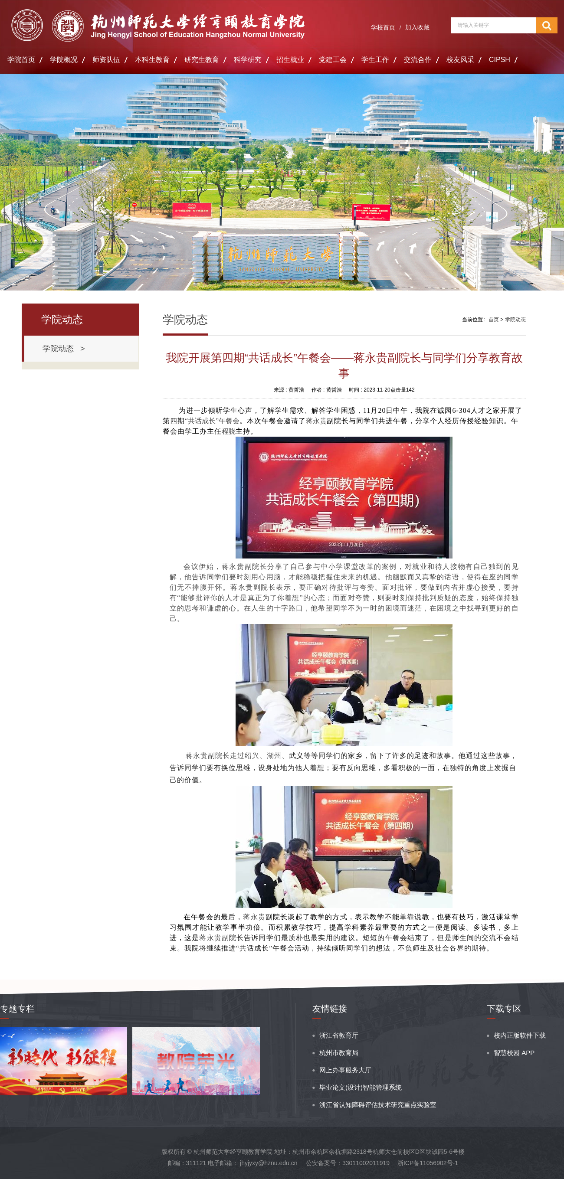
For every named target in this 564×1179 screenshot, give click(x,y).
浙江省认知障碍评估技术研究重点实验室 (377, 1104)
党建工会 (333, 59)
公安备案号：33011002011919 (348, 1162)
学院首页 (21, 59)
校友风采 (460, 59)
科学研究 (248, 59)
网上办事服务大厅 (345, 1070)
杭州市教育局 (338, 1052)
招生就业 (290, 59)
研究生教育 (201, 59)
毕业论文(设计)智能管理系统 (360, 1087)
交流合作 (418, 59)
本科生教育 (152, 59)
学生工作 (375, 59)
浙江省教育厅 (338, 1035)
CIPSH (499, 59)
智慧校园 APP (514, 1052)
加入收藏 (417, 27)
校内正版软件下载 (520, 1035)
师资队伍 (106, 59)
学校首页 (383, 27)
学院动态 (515, 320)
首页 (494, 320)
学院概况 (64, 59)
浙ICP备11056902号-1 (427, 1162)
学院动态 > (64, 348)
